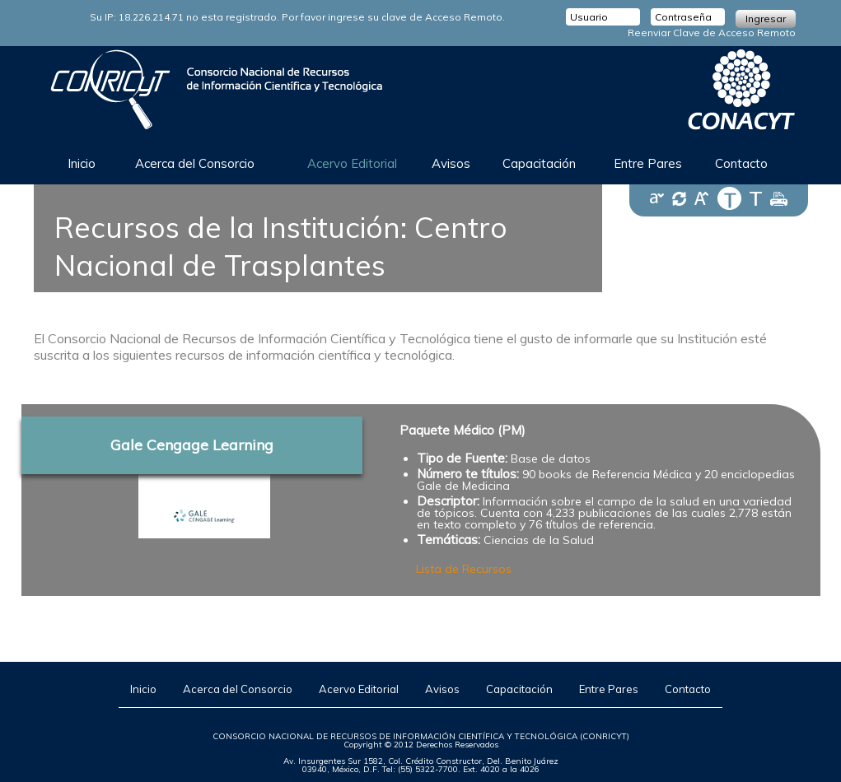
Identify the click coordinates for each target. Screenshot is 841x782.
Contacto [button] (741, 163)
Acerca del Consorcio (237, 689)
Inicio (82, 163)
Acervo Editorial (359, 689)
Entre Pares (648, 163)
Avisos (442, 689)
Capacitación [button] (539, 163)
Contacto (688, 689)
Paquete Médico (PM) (462, 430)
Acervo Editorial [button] (352, 163)
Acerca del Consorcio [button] (195, 163)
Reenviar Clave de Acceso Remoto (712, 32)
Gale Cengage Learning (191, 444)
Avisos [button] (451, 163)
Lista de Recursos (464, 568)
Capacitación (519, 689)
